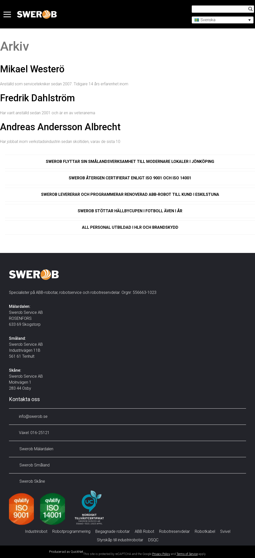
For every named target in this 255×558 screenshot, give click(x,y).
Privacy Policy (161, 554)
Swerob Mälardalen (32, 448)
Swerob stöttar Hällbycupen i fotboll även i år (130, 211)
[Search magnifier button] (249, 9)
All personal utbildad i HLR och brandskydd (130, 227)
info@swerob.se (29, 416)
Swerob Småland (30, 465)
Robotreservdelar (174, 531)
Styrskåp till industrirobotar (120, 540)
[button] (221, 20)
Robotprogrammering (71, 531)
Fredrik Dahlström (37, 98)
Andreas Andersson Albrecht (60, 126)
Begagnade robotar (112, 531)
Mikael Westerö (32, 69)
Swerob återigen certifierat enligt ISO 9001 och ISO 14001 (130, 178)
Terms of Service (187, 554)
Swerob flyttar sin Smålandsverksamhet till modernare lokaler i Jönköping (130, 161)
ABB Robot (144, 531)
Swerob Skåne (28, 481)
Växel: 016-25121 (30, 432)
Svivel (225, 531)
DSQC (153, 540)
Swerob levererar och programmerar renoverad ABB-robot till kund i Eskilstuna (130, 194)
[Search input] (219, 9)
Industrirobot (36, 531)
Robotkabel (205, 531)
